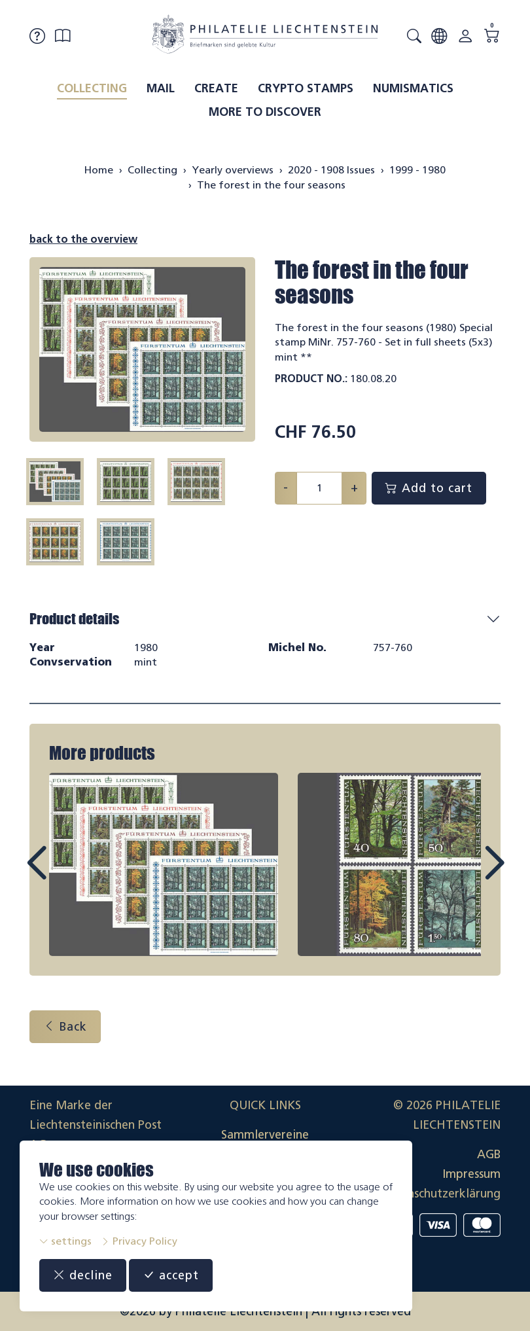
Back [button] (65, 1027)
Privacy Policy (139, 1241)
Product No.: (311, 378)
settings (65, 1241)
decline (83, 1275)
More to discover (265, 112)
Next (463, 874)
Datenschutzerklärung (441, 1193)
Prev (66, 874)
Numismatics (413, 88)
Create (216, 88)
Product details (74, 619)
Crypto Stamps (305, 88)
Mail (161, 88)
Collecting (92, 88)
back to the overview (83, 239)
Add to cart (428, 488)
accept (171, 1275)
